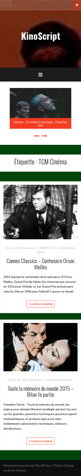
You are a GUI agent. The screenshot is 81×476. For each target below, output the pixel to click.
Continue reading (40, 304)
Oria (66, 465)
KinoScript (40, 35)
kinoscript (28, 248)
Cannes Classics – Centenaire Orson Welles (40, 263)
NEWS (40, 252)
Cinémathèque (66, 248)
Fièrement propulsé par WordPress (27, 465)
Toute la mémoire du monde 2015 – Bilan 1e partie (41, 391)
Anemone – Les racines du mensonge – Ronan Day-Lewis (40, 123)
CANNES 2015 (47, 248)
